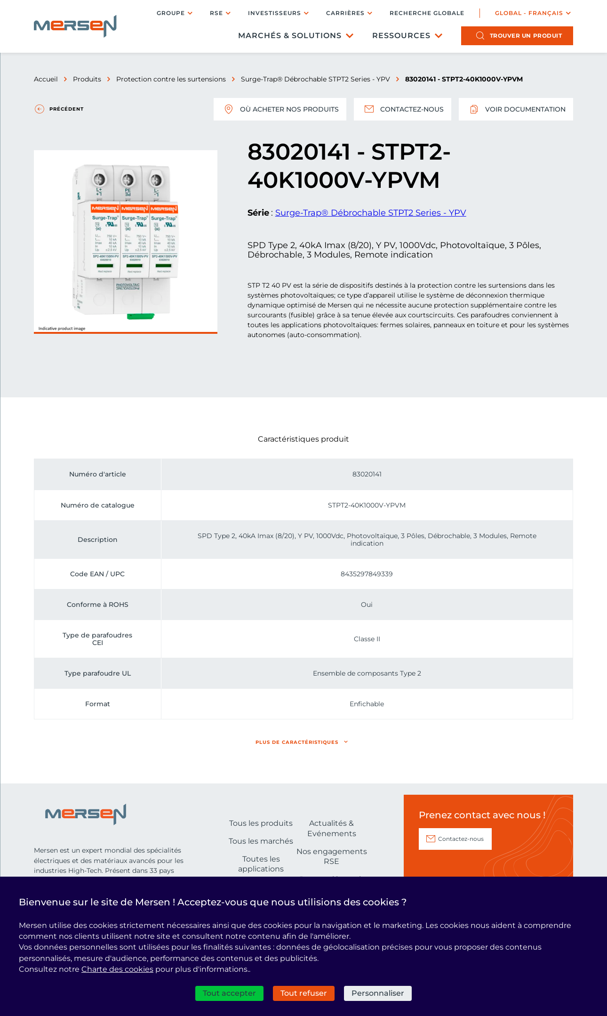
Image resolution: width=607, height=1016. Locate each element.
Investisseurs (274, 12)
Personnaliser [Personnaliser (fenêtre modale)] (377, 993)
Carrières (345, 12)
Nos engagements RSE (331, 856)
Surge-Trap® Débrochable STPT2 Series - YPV (315, 79)
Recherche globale (427, 13)
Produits (87, 79)
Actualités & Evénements (331, 828)
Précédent (66, 109)
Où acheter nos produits (280, 109)
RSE (216, 12)
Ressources (401, 35)
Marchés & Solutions (290, 35)
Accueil (46, 79)
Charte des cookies (117, 969)
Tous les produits (261, 823)
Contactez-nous (402, 109)
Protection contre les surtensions (171, 79)
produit (526, 35)
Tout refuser (303, 993)
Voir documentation (516, 109)
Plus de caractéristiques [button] (297, 742)
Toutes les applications (261, 864)
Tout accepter (229, 993)
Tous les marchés (261, 841)
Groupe (171, 12)
